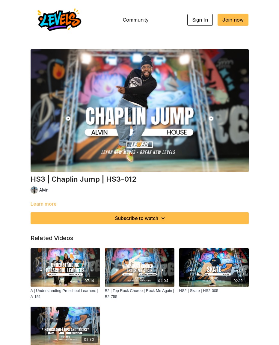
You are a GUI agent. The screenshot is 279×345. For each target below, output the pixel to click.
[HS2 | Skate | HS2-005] (214, 291)
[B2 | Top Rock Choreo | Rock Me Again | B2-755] (139, 293)
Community (136, 20)
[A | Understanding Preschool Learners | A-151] (65, 293)
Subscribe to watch (141, 218)
